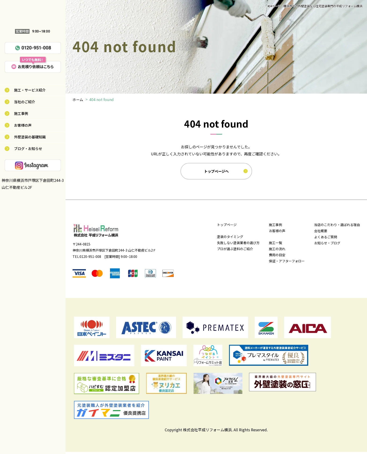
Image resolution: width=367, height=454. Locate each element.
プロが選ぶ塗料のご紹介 (235, 251)
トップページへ (217, 172)
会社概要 (320, 233)
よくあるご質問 (325, 239)
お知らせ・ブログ (327, 245)
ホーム (78, 99)
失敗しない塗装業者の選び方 (238, 244)
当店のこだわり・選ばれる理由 (337, 226)
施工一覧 (275, 244)
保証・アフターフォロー (287, 263)
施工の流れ (277, 251)
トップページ (227, 226)
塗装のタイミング (230, 238)
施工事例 (21, 113)
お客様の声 (23, 125)
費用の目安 (277, 257)
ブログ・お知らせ (28, 148)
